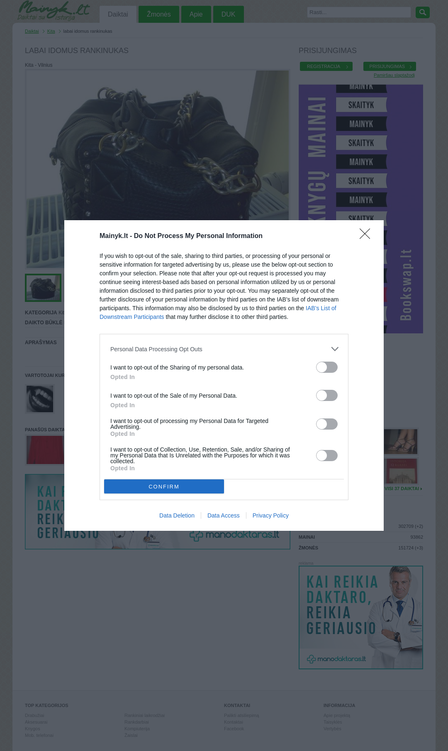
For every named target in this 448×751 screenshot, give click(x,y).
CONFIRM (164, 487)
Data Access (223, 515)
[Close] (367, 236)
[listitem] (224, 349)
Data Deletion (177, 515)
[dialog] (224, 375)
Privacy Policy (271, 515)
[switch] (327, 367)
